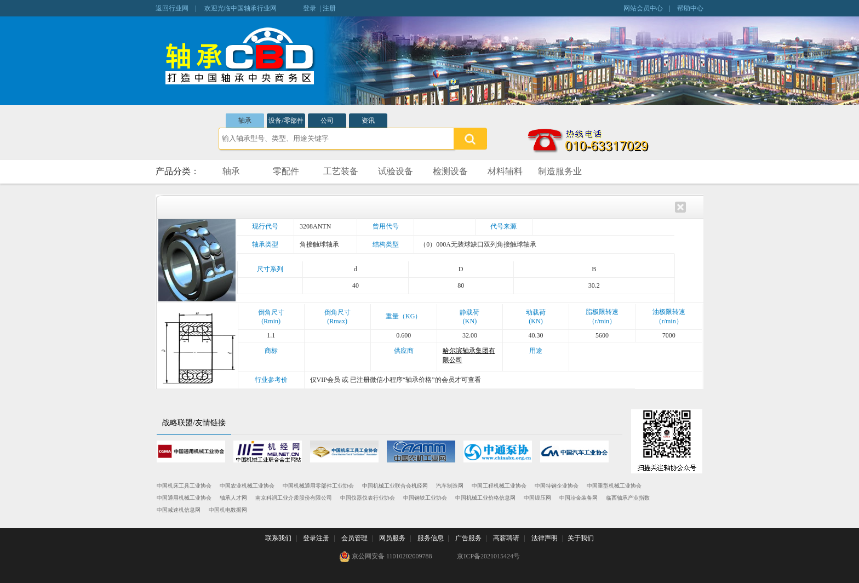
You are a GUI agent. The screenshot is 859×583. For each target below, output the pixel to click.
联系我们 (278, 538)
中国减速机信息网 (179, 510)
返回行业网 (172, 8)
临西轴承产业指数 (628, 498)
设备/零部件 (285, 120)
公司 (327, 120)
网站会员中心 (643, 8)
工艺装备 (340, 171)
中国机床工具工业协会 (184, 486)
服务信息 (430, 538)
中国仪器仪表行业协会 (367, 498)
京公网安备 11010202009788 (385, 556)
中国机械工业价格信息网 (485, 498)
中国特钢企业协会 (557, 486)
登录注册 (316, 538)
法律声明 (544, 538)
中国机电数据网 (228, 510)
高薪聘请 (506, 538)
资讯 (368, 120)
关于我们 (581, 538)
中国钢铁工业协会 (425, 498)
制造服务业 (560, 171)
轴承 (244, 120)
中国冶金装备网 (578, 498)
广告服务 (468, 538)
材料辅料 (505, 171)
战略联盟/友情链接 (194, 423)
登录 (309, 8)
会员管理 (354, 538)
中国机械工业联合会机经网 (395, 486)
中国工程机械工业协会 (499, 486)
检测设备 (450, 171)
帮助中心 (690, 8)
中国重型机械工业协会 (614, 486)
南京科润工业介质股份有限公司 (293, 498)
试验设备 (395, 171)
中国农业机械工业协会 (247, 486)
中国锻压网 (537, 498)
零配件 (286, 171)
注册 (329, 8)
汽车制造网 (449, 486)
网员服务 (392, 538)
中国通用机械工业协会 (184, 498)
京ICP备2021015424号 (488, 556)
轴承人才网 (233, 498)
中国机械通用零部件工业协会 (318, 486)
